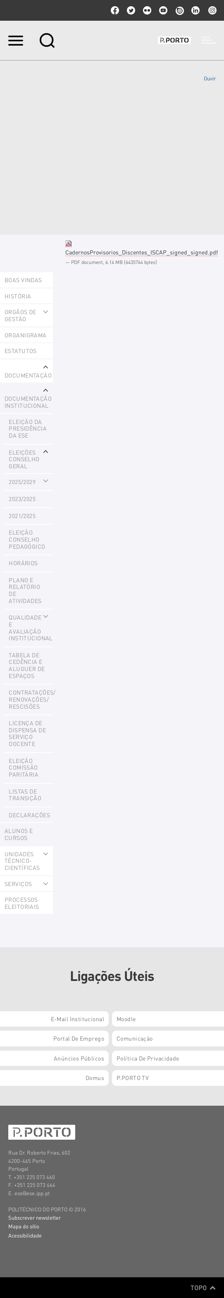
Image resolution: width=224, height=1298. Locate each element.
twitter (131, 10)
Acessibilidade (25, 1235)
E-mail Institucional (77, 1018)
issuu (179, 10)
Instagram (211, 10)
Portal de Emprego (78, 1038)
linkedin (195, 10)
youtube (163, 10)
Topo (203, 1287)
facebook (115, 10)
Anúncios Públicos (79, 1058)
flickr (147, 10)
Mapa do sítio (23, 1226)
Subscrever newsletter (34, 1217)
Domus (95, 1077)
